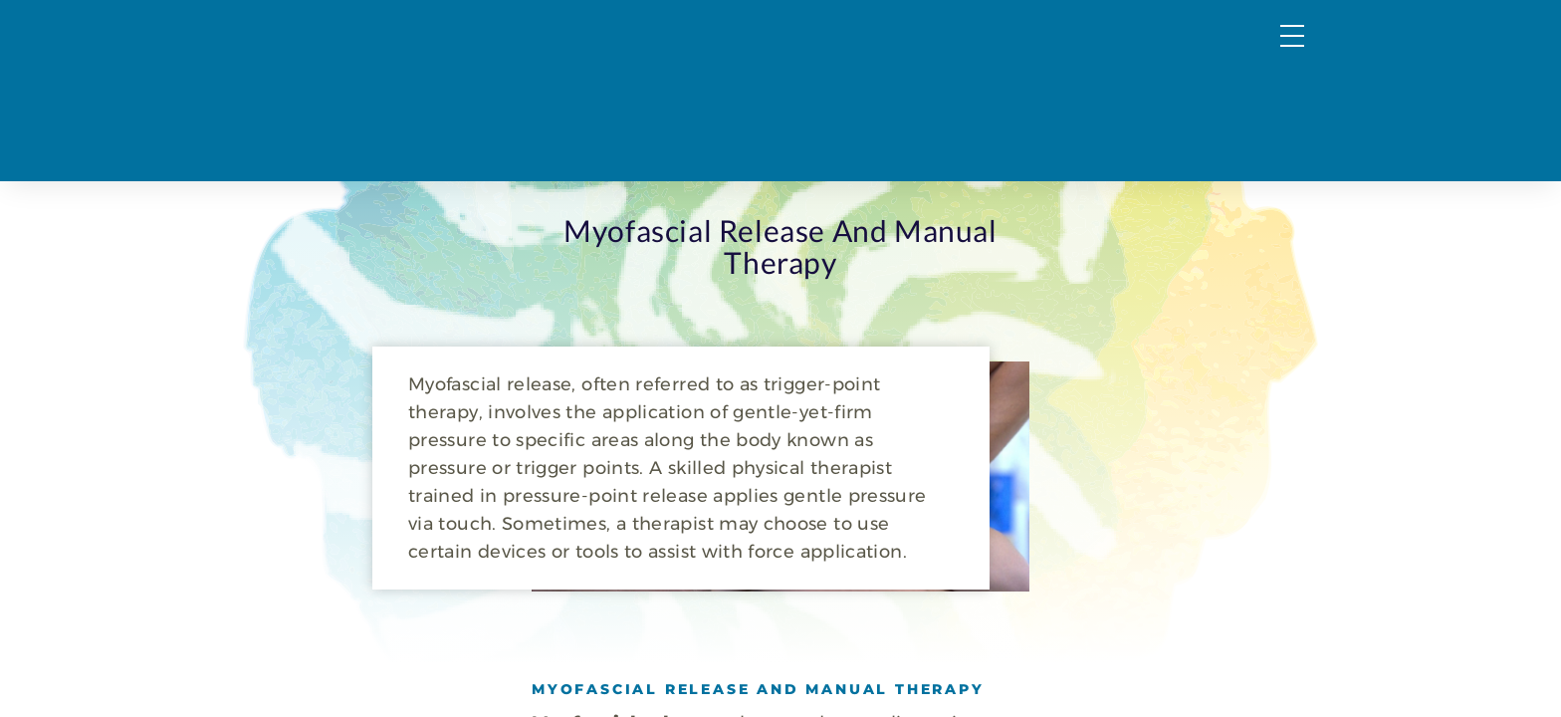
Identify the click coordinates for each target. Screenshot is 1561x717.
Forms (1272, 57)
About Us (1020, 100)
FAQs (1179, 57)
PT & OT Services (703, 100)
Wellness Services (875, 100)
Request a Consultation (1191, 100)
